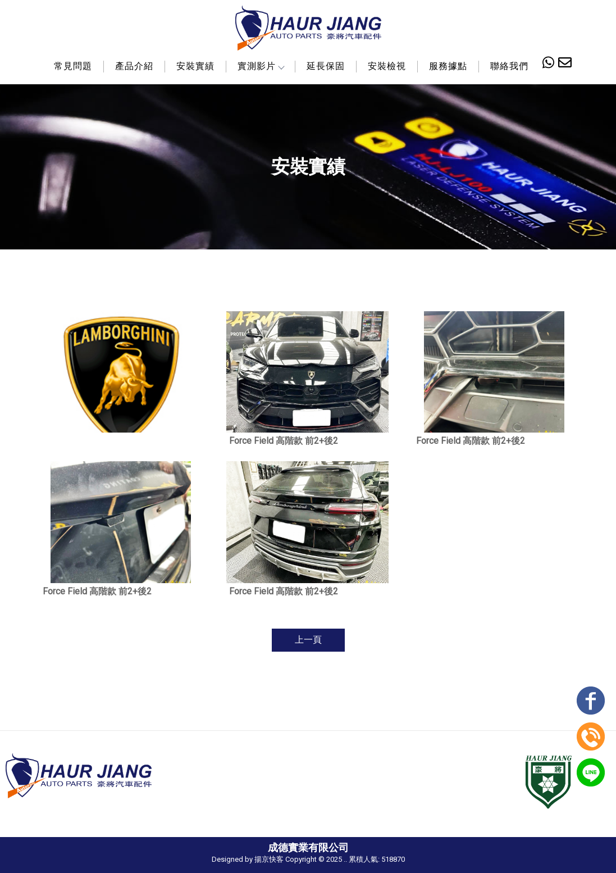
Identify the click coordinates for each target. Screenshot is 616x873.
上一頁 (308, 639)
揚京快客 (269, 859)
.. (345, 859)
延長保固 (326, 66)
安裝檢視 (387, 66)
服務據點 (448, 66)
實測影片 (261, 66)
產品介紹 (134, 66)
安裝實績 (195, 66)
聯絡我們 (509, 66)
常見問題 (73, 66)
